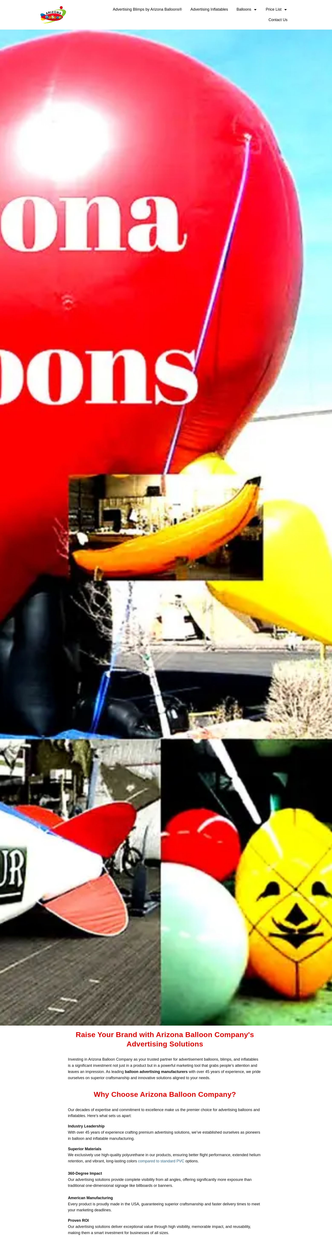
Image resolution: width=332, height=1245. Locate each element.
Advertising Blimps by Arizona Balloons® (147, 9)
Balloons (247, 10)
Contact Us (277, 20)
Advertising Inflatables (209, 9)
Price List (276, 10)
